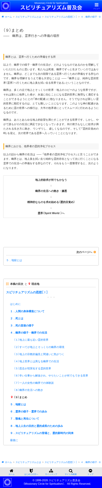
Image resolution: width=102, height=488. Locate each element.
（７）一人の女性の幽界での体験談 (34, 382)
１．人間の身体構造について (27, 311)
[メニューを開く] (96, 6)
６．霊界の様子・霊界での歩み (28, 411)
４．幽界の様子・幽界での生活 (28, 332)
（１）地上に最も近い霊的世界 (31, 339)
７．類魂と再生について (24, 418)
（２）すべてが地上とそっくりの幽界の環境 (39, 347)
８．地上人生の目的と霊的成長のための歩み (36, 426)
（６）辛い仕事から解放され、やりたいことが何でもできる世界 (51, 375)
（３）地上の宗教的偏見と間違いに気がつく (39, 354)
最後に (14, 440)
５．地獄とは (14, 260)
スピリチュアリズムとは (28, 16)
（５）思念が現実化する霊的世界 (32, 368)
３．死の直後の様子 (22, 325)
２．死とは (16, 318)
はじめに (15, 304)
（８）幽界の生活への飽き (28, 390)
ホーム (8, 16)
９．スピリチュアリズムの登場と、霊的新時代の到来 (42, 433)
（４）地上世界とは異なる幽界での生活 (36, 361)
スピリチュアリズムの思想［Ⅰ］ (61, 16)
